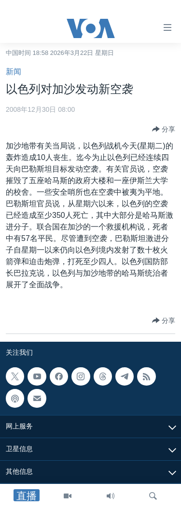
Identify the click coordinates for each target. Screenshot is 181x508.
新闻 (13, 71)
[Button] (163, 129)
